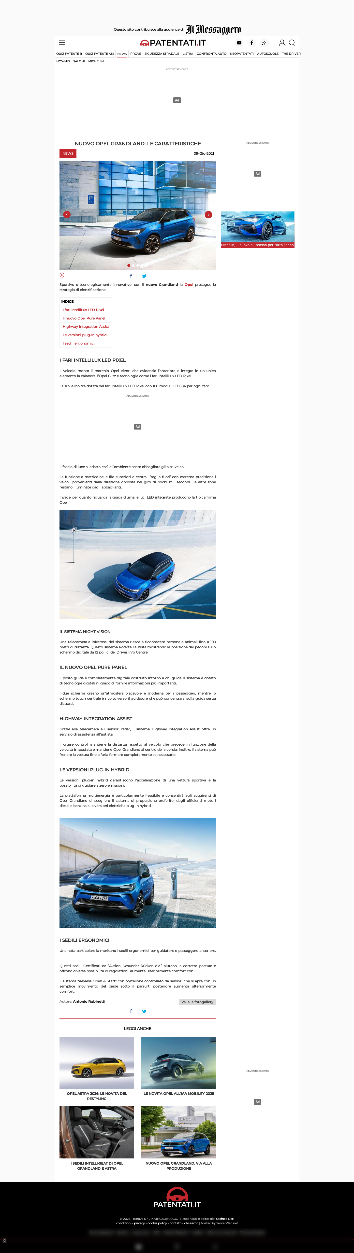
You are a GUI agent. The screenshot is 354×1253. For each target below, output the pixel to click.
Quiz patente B (69, 54)
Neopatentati (242, 54)
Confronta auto (211, 54)
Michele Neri (225, 1219)
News (122, 54)
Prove (135, 54)
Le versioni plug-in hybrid (84, 335)
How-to (63, 61)
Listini (188, 54)
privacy (139, 1223)
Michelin (96, 61)
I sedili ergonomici (79, 343)
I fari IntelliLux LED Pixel (83, 310)
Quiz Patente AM (99, 54)
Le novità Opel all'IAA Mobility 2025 (179, 1093)
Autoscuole (268, 54)
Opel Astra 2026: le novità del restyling (97, 1096)
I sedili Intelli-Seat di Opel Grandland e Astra (97, 1166)
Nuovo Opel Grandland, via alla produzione (179, 1166)
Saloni (79, 61)
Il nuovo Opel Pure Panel (84, 318)
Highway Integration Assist (86, 326)
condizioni (123, 1223)
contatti (175, 1223)
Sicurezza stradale (162, 54)
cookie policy (157, 1223)
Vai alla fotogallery (197, 1002)
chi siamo (191, 1223)
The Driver (291, 54)
